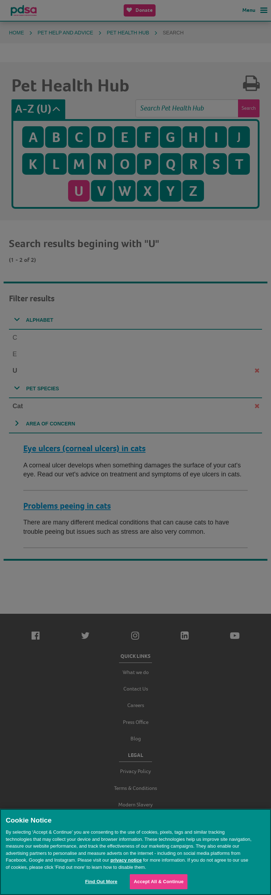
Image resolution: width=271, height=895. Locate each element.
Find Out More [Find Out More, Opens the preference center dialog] (101, 881)
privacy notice (126, 860)
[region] (135, 852)
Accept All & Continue (159, 881)
